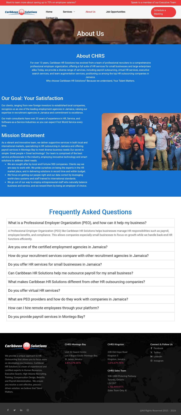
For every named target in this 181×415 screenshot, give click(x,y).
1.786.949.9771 (116, 383)
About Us (85, 10)
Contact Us (128, 10)
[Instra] (28, 407)
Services (68, 10)
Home (53, 10)
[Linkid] (21, 407)
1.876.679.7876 (116, 359)
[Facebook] (8, 407)
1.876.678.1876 (73, 359)
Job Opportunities (106, 10)
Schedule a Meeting (162, 10)
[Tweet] (14, 407)
